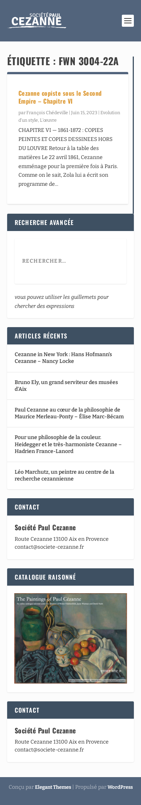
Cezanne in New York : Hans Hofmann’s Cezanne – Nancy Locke (63, 357)
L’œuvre (48, 120)
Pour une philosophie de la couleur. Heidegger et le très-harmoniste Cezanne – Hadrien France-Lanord (68, 444)
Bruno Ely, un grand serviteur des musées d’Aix (66, 385)
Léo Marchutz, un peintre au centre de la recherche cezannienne (64, 475)
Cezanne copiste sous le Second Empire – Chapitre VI (60, 97)
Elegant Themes (53, 787)
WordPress (120, 787)
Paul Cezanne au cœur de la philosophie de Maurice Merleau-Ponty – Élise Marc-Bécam (69, 413)
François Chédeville (47, 112)
